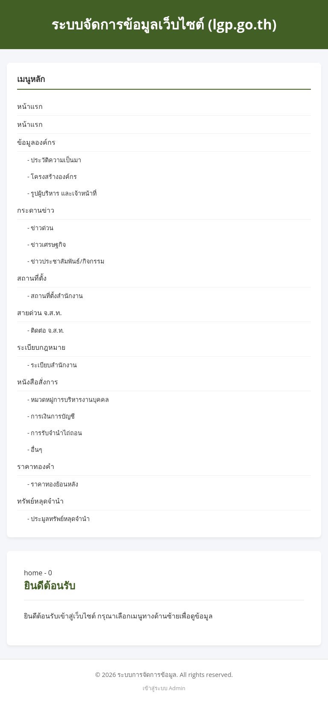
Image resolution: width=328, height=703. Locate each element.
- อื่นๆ (34, 449)
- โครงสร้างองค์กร (52, 177)
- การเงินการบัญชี (51, 416)
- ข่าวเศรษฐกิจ (46, 244)
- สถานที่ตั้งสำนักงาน (55, 296)
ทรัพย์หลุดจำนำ (40, 501)
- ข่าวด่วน (40, 228)
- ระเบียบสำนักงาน (52, 365)
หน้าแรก (30, 106)
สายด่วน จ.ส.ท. (39, 312)
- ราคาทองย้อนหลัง (52, 484)
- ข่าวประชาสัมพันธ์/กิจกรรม (65, 261)
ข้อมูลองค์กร (36, 142)
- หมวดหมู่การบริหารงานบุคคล (68, 399)
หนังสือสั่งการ (37, 382)
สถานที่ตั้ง (32, 278)
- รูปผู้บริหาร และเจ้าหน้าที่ (62, 193)
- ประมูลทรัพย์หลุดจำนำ (58, 519)
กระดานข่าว (35, 210)
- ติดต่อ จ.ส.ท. (45, 330)
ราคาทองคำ (35, 466)
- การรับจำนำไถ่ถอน (54, 433)
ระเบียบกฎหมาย (41, 347)
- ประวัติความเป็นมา (54, 160)
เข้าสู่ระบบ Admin (164, 688)
